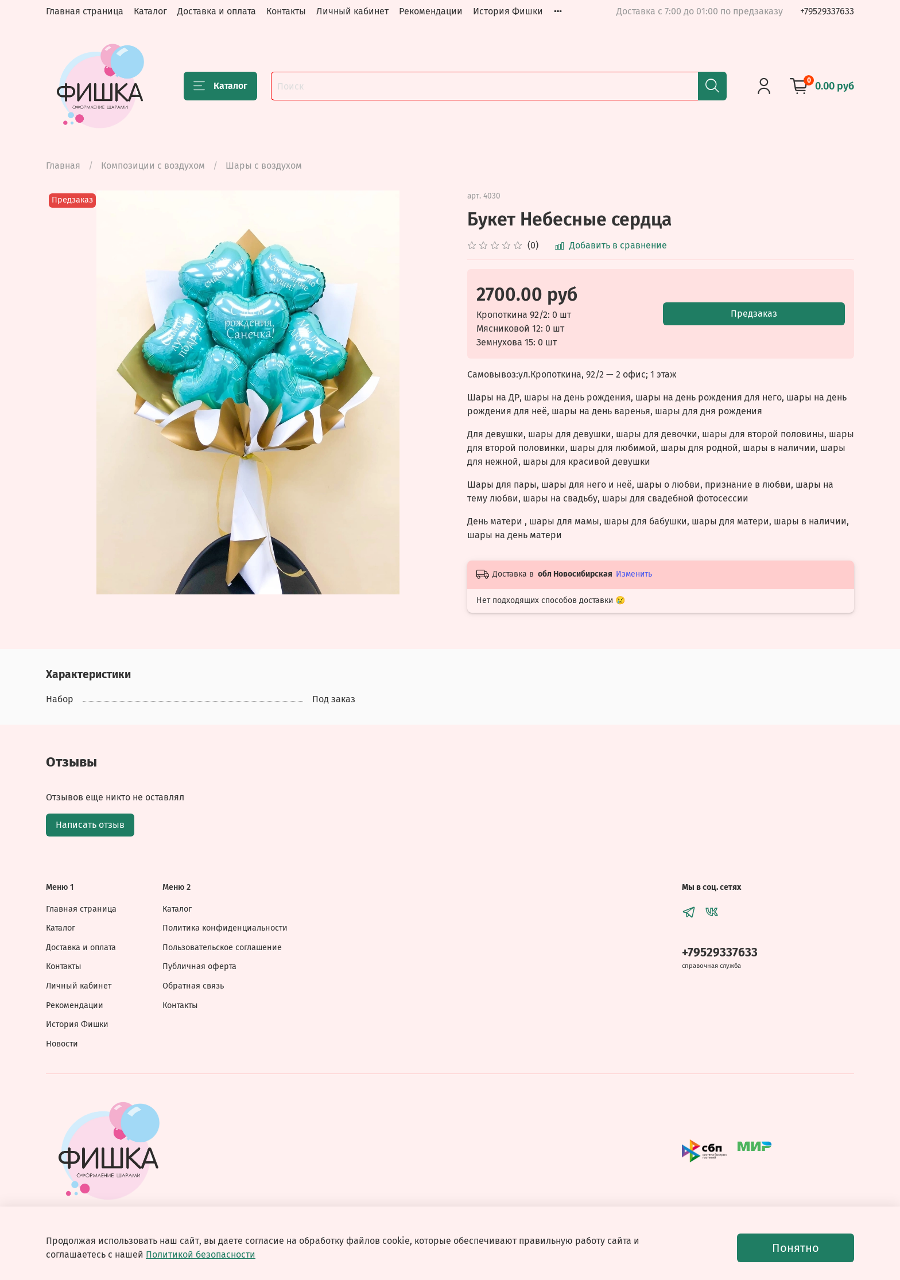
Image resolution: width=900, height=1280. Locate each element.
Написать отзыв (90, 824)
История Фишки (508, 11)
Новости (62, 1044)
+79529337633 (827, 11)
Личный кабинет (352, 11)
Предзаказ (754, 313)
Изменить (634, 574)
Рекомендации (431, 11)
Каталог (150, 11)
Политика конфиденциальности (225, 928)
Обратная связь (193, 986)
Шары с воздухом (264, 165)
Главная (63, 165)
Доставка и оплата (216, 11)
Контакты (286, 11)
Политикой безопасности (200, 1254)
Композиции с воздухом (153, 165)
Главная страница (84, 11)
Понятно (795, 1248)
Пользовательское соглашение (222, 947)
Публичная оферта (199, 966)
